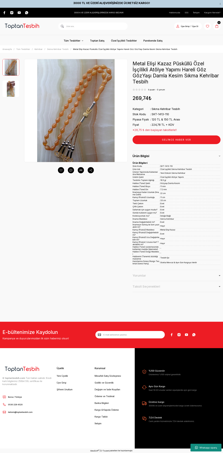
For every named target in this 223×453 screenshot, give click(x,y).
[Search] (93, 26)
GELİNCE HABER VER (176, 139)
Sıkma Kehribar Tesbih (166, 109)
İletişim (196, 12)
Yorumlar (139, 275)
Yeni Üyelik (62, 376)
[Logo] (22, 26)
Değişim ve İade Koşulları (107, 389)
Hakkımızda (174, 12)
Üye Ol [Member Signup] (195, 26)
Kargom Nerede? (212, 12)
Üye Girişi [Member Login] (185, 26)
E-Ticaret (105, 451)
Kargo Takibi (101, 416)
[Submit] (99, 334)
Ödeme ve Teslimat (104, 396)
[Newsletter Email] (130, 334)
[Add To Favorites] (61, 170)
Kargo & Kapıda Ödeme (107, 410)
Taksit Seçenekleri (146, 286)
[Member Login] (178, 26)
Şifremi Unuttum (64, 389)
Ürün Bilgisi (141, 156)
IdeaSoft (94, 450)
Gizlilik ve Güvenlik (104, 382)
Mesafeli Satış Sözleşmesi (108, 376)
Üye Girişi (61, 382)
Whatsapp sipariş (206, 447)
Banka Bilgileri (102, 403)
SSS (186, 12)
